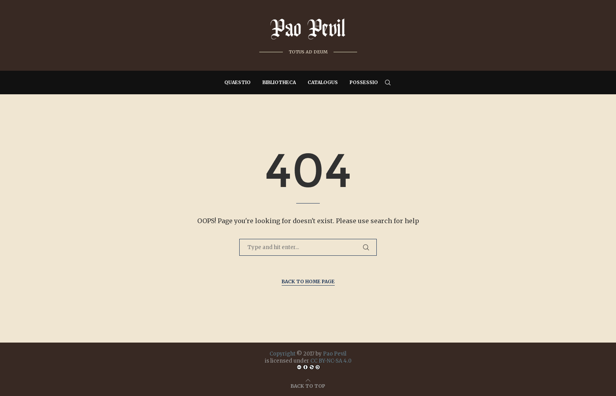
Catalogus (323, 82)
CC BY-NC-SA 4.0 (331, 361)
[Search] (388, 82)
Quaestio (237, 82)
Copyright (282, 353)
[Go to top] (308, 385)
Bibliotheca (279, 82)
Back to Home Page (308, 281)
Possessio (364, 82)
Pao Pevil (334, 353)
